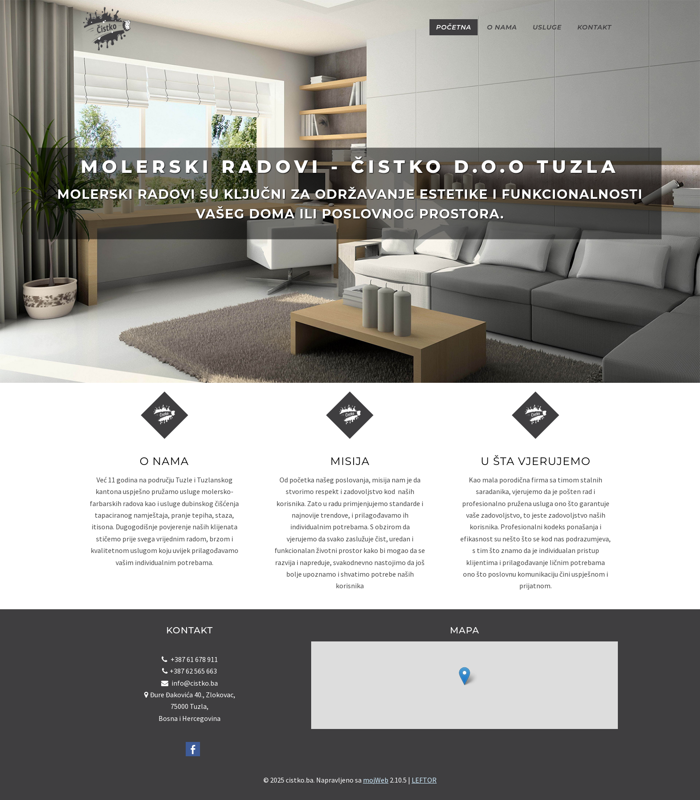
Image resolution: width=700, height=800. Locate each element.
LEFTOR (424, 779)
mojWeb (375, 779)
